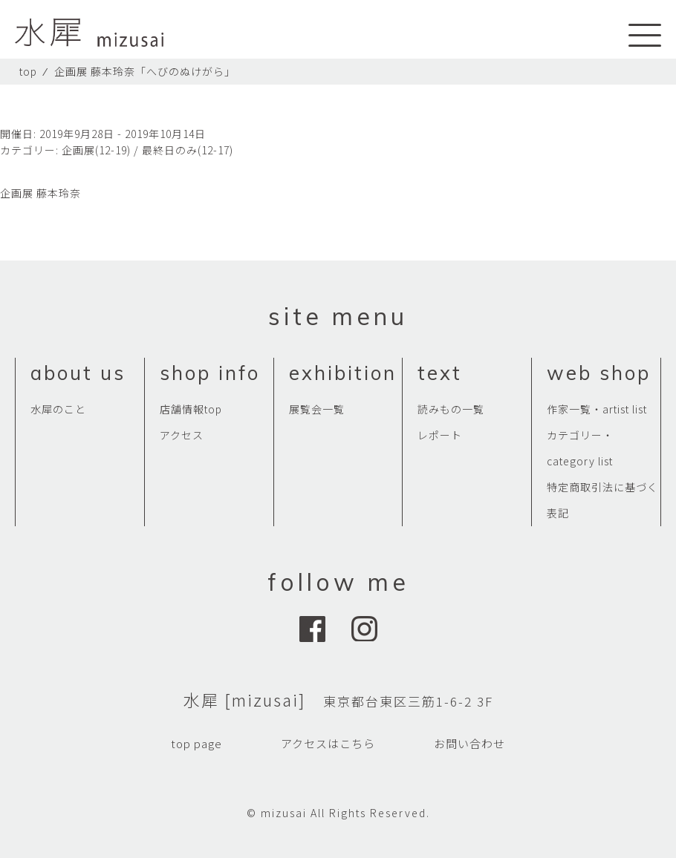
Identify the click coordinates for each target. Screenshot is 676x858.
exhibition (343, 373)
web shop (599, 373)
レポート (439, 435)
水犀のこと (58, 409)
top (28, 71)
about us (78, 373)
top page (196, 743)
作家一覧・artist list (597, 409)
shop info (210, 373)
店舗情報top (191, 409)
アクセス (182, 435)
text (439, 373)
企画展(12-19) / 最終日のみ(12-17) (147, 150)
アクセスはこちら (328, 743)
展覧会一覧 (317, 409)
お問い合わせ (469, 743)
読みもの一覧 (450, 409)
